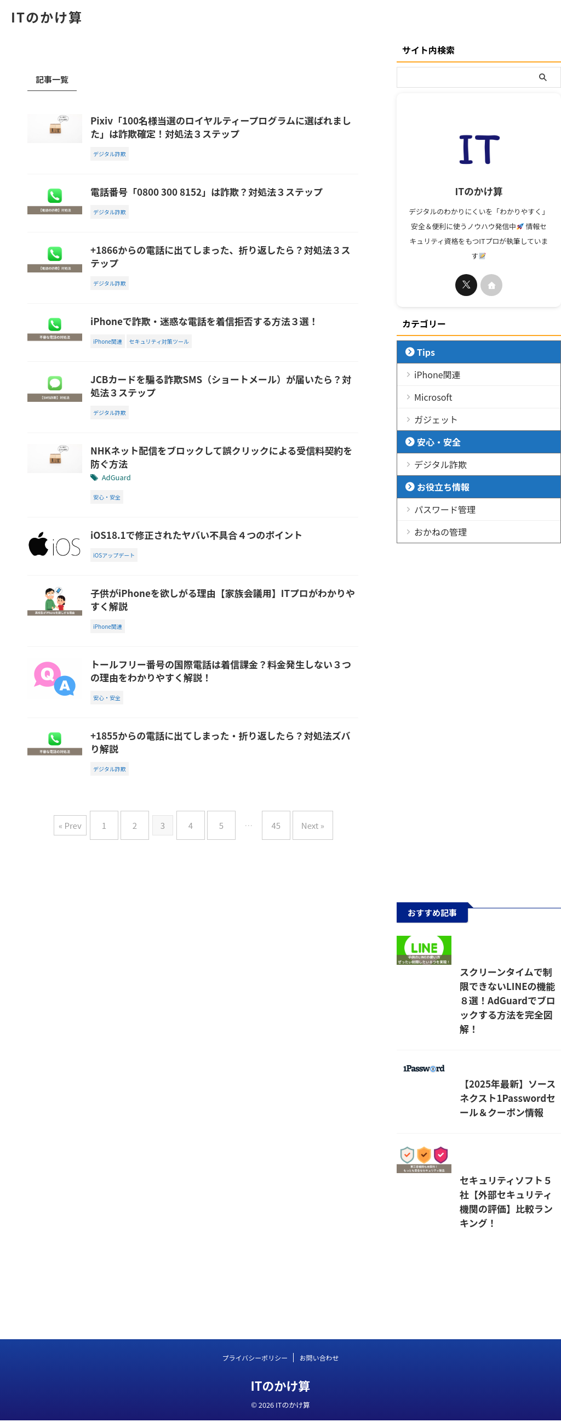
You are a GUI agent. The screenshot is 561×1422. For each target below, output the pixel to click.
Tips (422, 351)
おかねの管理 (434, 531)
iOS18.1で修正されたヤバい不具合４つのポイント (245, 608)
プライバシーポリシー (255, 1358)
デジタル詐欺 (434, 464)
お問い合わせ (319, 1358)
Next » (299, 973)
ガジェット (431, 419)
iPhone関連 (432, 374)
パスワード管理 (438, 509)
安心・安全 (433, 441)
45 (267, 973)
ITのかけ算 (47, 16)
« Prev (86, 973)
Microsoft (428, 396)
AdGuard (170, 550)
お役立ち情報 (436, 486)
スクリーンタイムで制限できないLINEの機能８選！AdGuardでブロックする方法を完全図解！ (477, 1043)
